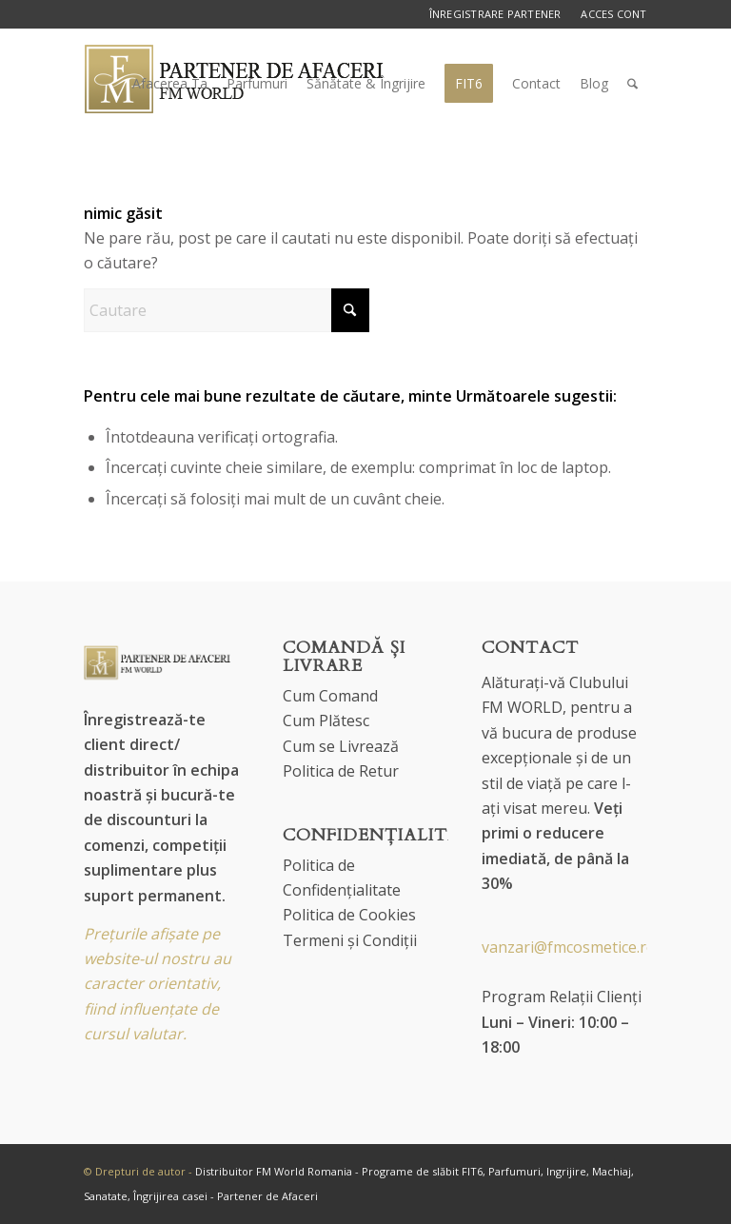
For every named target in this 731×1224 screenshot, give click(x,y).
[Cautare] (632, 84)
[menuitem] (170, 84)
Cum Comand (330, 695)
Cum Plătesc (326, 720)
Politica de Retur (341, 770)
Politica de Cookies (349, 914)
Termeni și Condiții (350, 940)
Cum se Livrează (341, 746)
